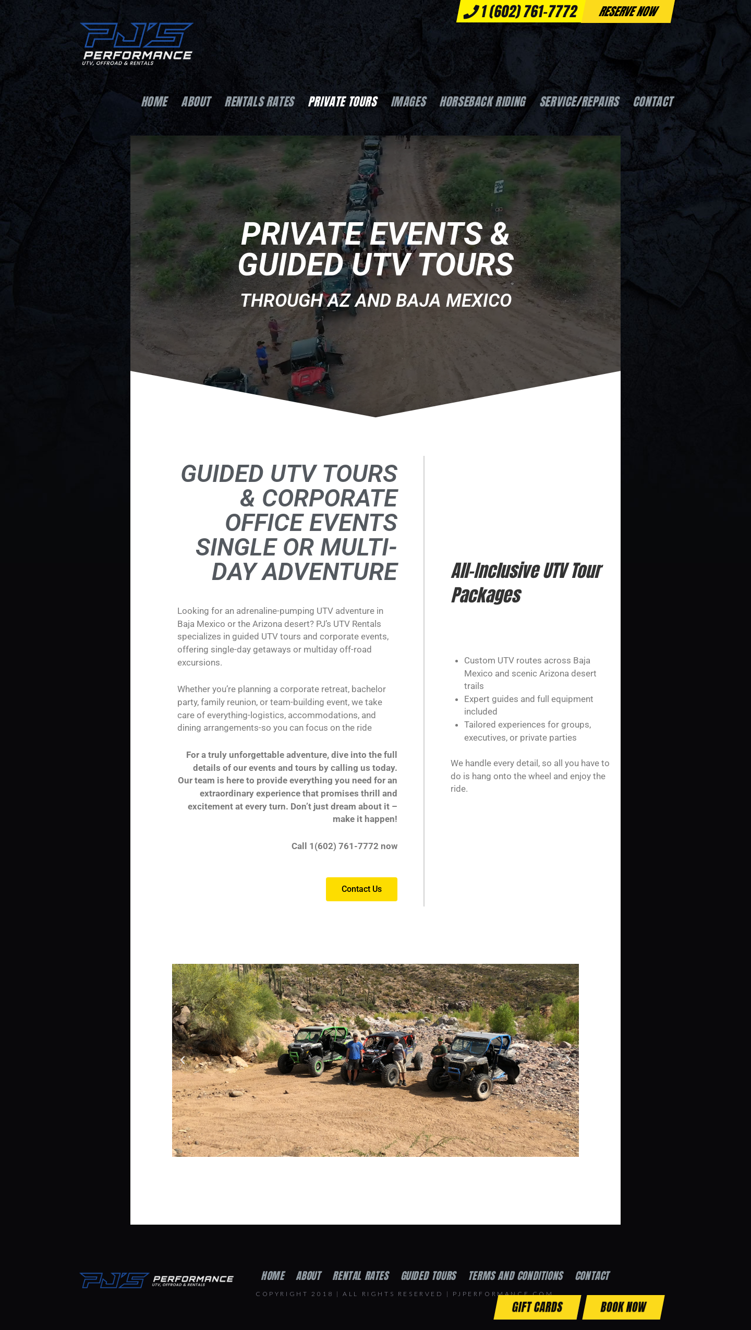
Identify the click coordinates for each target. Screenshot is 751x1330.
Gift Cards (537, 1306)
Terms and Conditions (515, 1280)
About (308, 1280)
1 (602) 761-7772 (521, 11)
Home (272, 1280)
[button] (182, 1065)
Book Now (623, 1306)
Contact (592, 1280)
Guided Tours (428, 1280)
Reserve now (628, 11)
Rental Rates (360, 1280)
